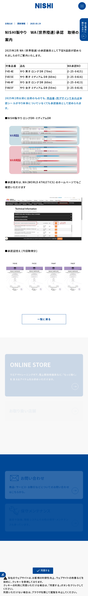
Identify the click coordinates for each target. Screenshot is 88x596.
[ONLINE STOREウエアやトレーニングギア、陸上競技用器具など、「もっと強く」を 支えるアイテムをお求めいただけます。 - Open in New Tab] (44, 376)
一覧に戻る (44, 319)
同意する (43, 571)
